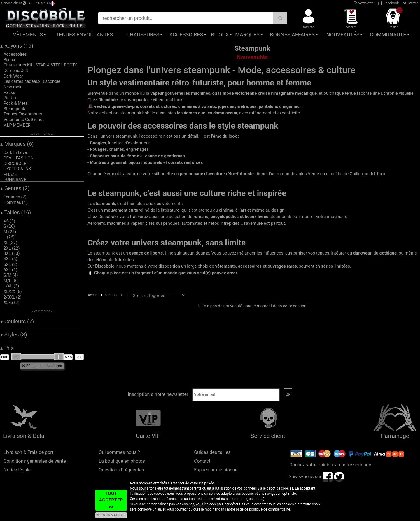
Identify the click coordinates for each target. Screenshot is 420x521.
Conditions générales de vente (35, 461)
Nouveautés (343, 34)
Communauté (388, 34)
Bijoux (220, 34)
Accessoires (186, 34)
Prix (7, 348)
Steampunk (114, 295)
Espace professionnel (216, 470)
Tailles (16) (15, 212)
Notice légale (17, 470)
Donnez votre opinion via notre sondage (330, 465)
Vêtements (28, 34)
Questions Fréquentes (121, 470)
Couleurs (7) (17, 321)
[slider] (16, 357)
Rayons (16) (16, 46)
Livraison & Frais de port (28, 452)
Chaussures (142, 34)
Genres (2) (14, 188)
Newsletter (364, 3)
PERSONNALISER (111, 515)
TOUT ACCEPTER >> (111, 500)
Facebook (390, 3)
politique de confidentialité (269, 509)
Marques (247, 34)
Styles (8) (13, 334)
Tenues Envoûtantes (84, 34)
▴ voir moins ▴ (42, 133)
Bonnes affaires (292, 34)
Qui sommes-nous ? (119, 452)
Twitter (410, 3)
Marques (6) (17, 144)
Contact (202, 461)
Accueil (93, 295)
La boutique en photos (122, 461)
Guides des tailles (212, 452)
